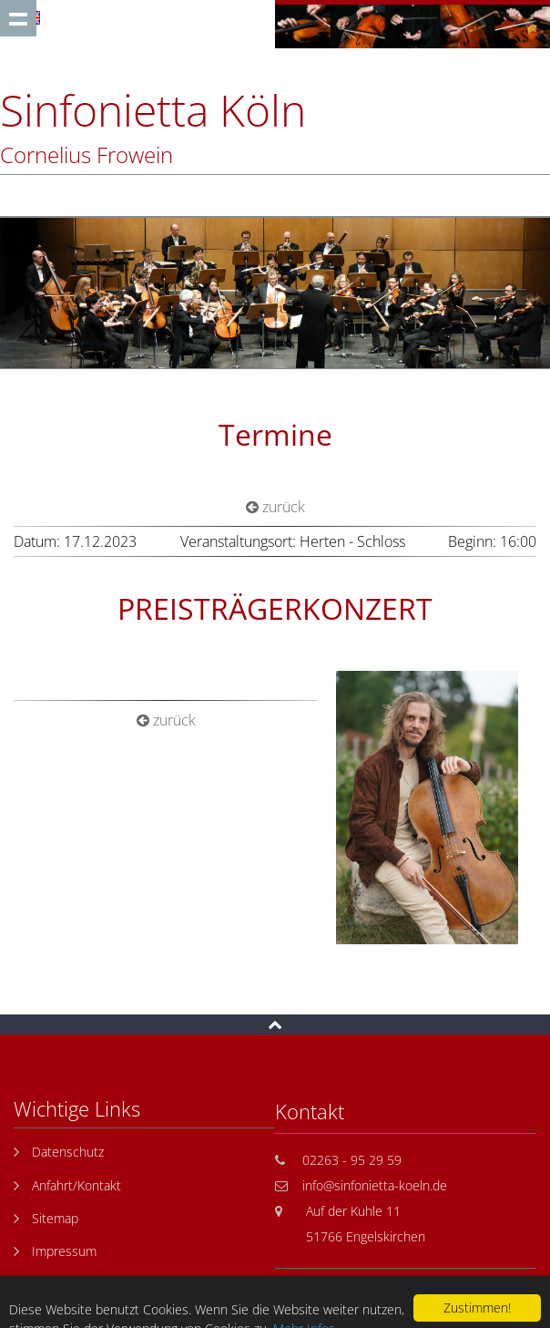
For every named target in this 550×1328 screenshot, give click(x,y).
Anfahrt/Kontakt (76, 1185)
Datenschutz (68, 1151)
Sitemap (55, 1218)
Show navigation (18, 18)
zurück (275, 507)
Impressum (64, 1251)
